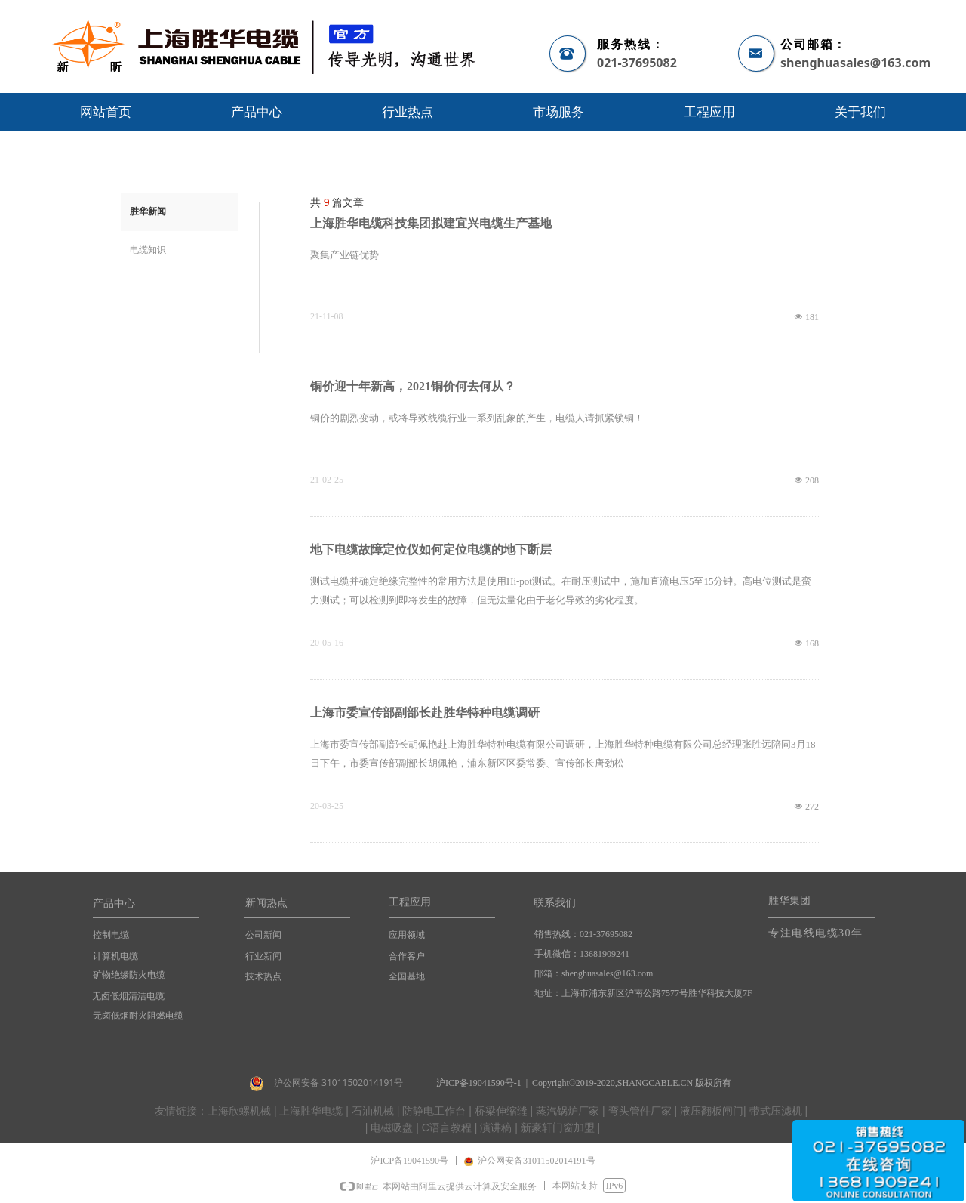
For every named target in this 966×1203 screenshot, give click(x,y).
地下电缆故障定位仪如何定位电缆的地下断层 (431, 549)
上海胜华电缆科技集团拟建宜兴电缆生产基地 (431, 223)
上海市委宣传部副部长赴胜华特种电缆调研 (425, 712)
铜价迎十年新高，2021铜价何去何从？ (412, 386)
